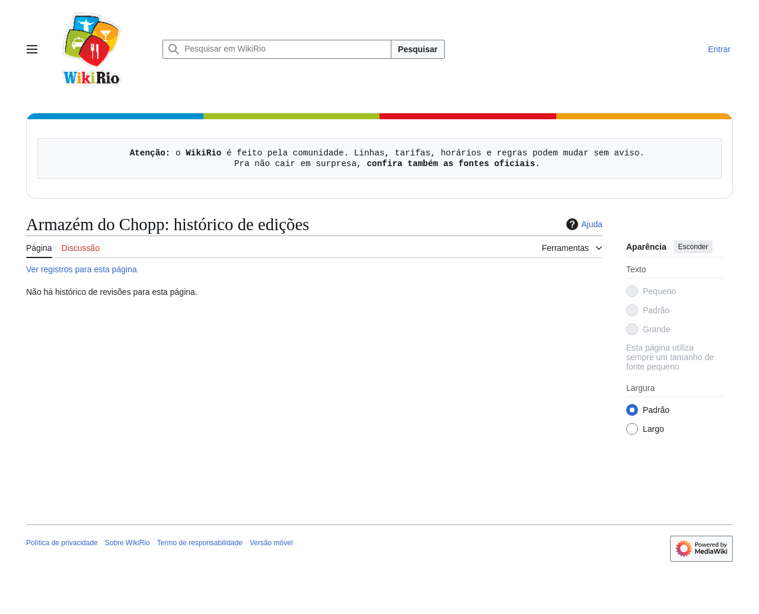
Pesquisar (418, 49)
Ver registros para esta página (81, 269)
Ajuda (582, 224)
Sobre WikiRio (127, 543)
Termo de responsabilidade (200, 543)
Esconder (693, 247)
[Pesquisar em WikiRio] (276, 49)
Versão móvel (271, 543)
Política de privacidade (62, 543)
